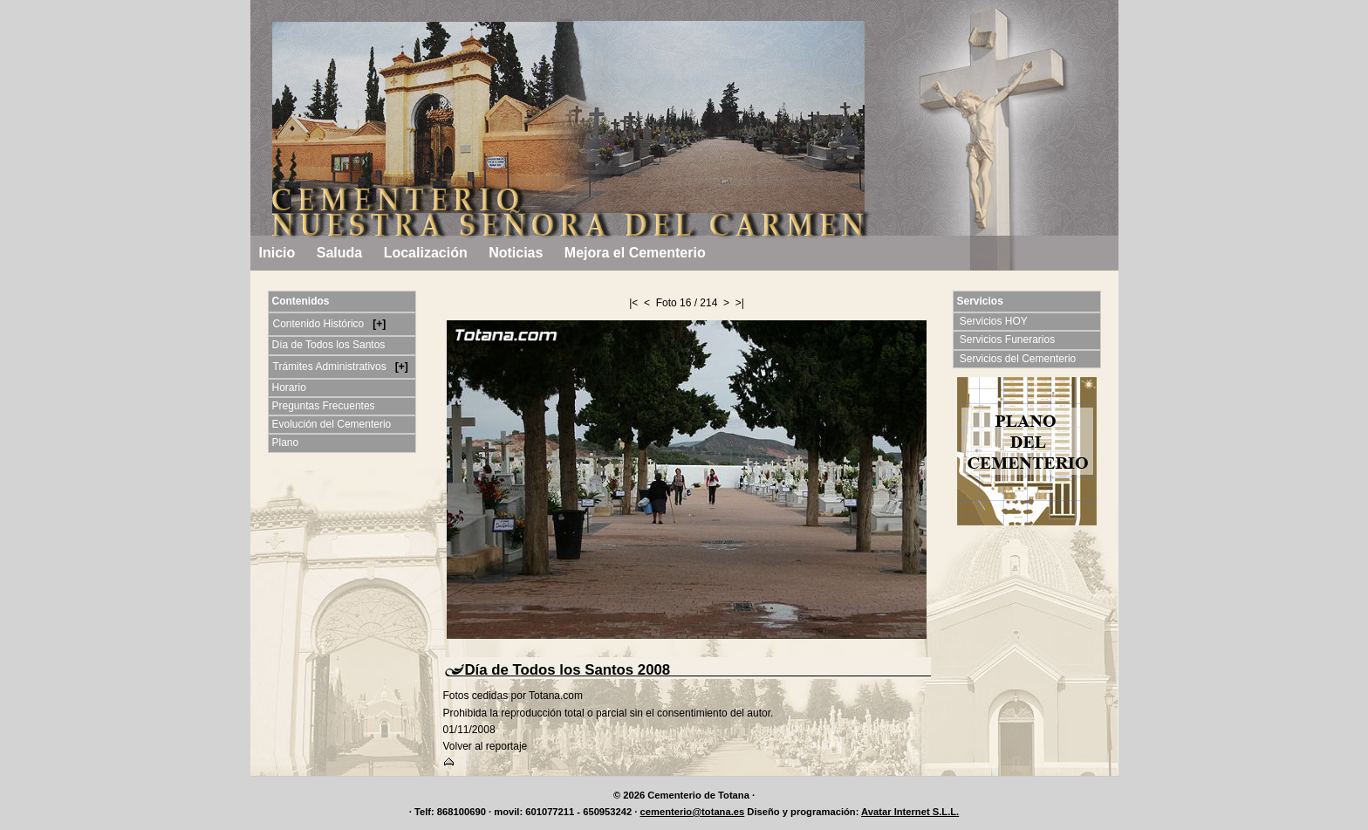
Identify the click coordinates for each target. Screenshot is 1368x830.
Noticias (516, 252)
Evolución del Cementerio (332, 424)
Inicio (277, 252)
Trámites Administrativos (331, 366)
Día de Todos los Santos (329, 345)
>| (739, 303)
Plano (285, 442)
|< (633, 303)
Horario (289, 387)
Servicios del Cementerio (1019, 359)
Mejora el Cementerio (635, 252)
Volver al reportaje (485, 746)
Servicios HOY (995, 321)
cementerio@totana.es (692, 811)
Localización (426, 252)
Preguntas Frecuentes (323, 406)
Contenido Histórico (320, 324)
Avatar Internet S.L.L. (910, 811)
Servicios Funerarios (1009, 339)
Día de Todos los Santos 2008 (568, 670)
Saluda (339, 252)
